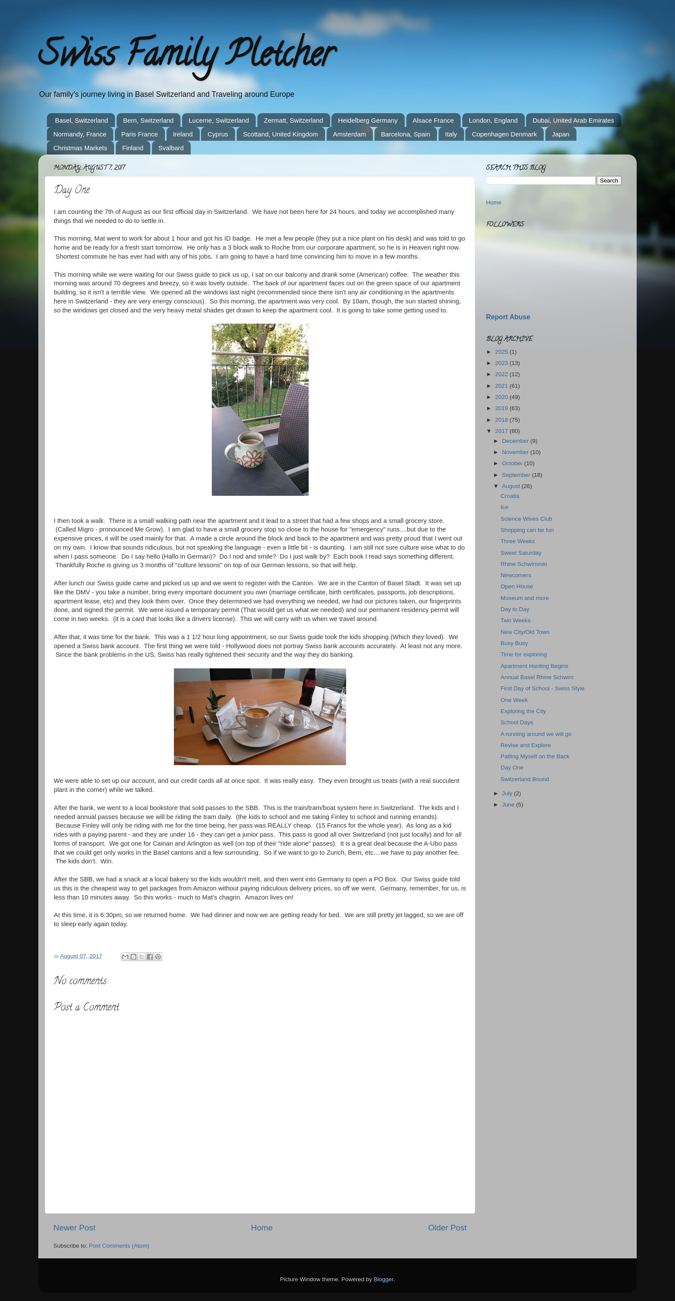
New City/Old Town (525, 632)
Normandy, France (79, 134)
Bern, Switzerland (148, 120)
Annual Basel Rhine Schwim (537, 677)
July (508, 793)
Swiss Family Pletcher (186, 57)
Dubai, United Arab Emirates (573, 120)
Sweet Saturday (521, 553)
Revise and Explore (526, 745)
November (516, 452)
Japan (561, 134)
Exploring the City (523, 711)
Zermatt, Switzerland (293, 120)
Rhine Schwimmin (524, 564)
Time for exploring (524, 654)
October (513, 463)
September (517, 475)
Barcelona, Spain (405, 134)
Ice (504, 507)
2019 (502, 408)
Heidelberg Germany (367, 120)
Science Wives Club (526, 519)
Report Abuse (508, 317)
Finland (132, 147)
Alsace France (433, 120)
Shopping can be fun (527, 530)
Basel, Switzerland (81, 120)
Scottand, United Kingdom (280, 134)
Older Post (447, 1227)
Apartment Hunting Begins (535, 666)
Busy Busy (514, 643)
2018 (502, 420)
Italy (451, 134)
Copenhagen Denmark (504, 134)
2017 (502, 431)
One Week (514, 700)
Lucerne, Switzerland (219, 120)
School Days (517, 722)
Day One (512, 767)
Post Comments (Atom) (119, 1245)
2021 (502, 386)
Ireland (183, 134)
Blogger (383, 1279)
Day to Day (515, 609)
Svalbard (171, 147)
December (516, 441)
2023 (502, 363)
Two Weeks (516, 620)
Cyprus (217, 134)
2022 (502, 374)
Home (261, 1227)
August (512, 486)
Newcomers (516, 575)
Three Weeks (518, 541)
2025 (502, 352)
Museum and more (525, 598)
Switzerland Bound (525, 779)
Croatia (510, 496)
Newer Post (74, 1227)
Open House (517, 586)
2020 (502, 397)
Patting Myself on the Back (535, 756)
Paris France (139, 134)
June (509, 804)
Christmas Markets (80, 147)
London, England (493, 120)
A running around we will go (536, 734)
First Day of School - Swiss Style (543, 688)
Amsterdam (349, 134)
